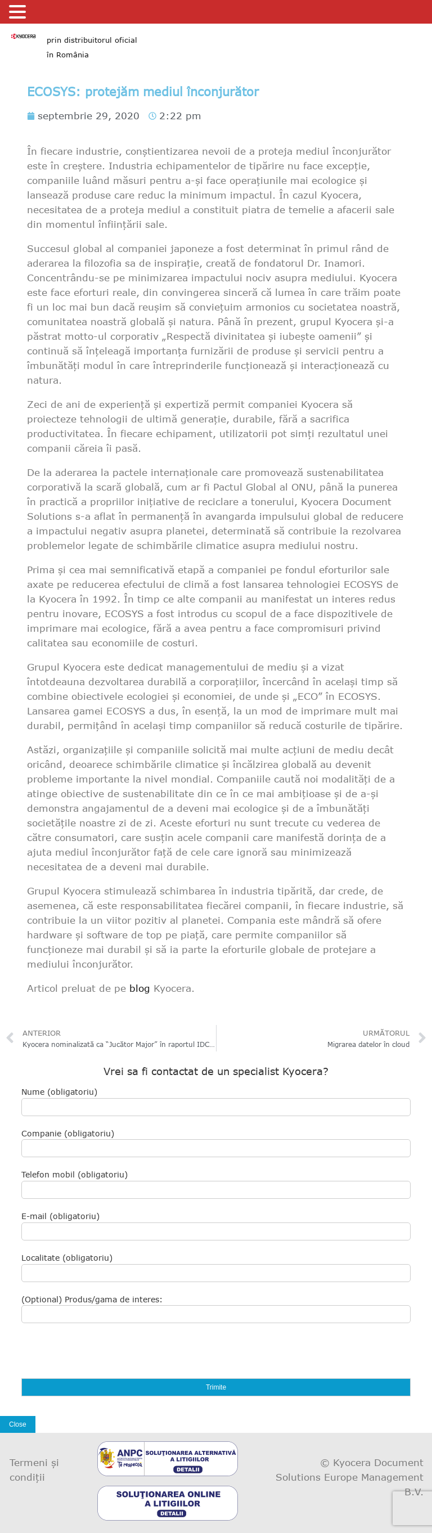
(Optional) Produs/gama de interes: (215, 1309)
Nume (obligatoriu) (215, 1101)
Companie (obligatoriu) (215, 1143)
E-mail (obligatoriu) (215, 1225)
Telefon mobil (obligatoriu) (215, 1184)
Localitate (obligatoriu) (215, 1267)
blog (139, 988)
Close (17, 1424)
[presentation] (106, 1356)
